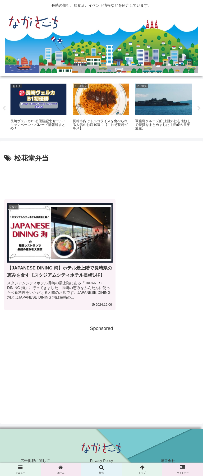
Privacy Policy (101, 459)
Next (199, 108)
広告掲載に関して (35, 459)
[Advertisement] (101, 179)
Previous (4, 108)
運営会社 (167, 459)
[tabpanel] (38, 107)
